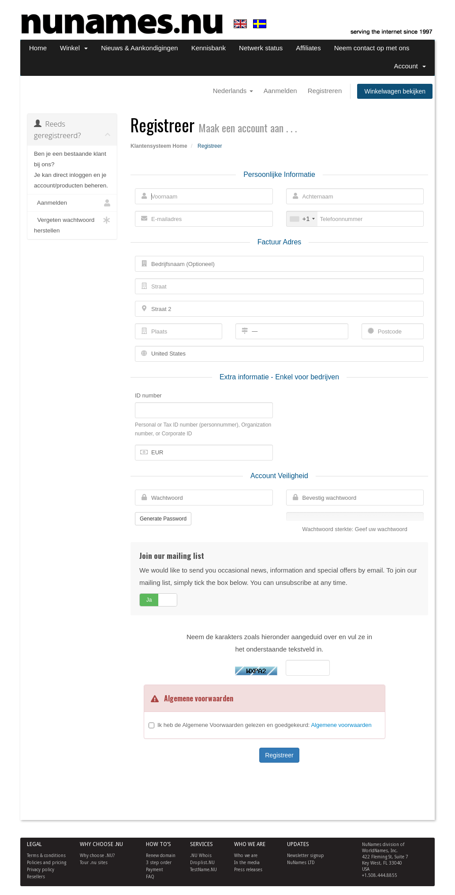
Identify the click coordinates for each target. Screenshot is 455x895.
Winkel (74, 48)
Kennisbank (208, 48)
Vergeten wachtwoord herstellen (72, 224)
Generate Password (163, 519)
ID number (148, 395)
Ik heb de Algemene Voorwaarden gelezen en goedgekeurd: (264, 725)
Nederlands (233, 90)
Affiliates (308, 48)
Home (38, 48)
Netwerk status (261, 48)
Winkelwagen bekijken (394, 91)
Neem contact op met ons (372, 48)
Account (410, 66)
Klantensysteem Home (159, 146)
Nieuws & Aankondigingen (139, 48)
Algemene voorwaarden (341, 725)
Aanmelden (280, 90)
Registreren (325, 90)
